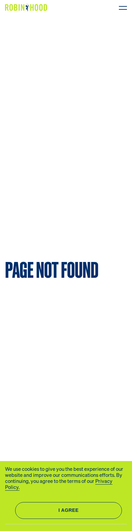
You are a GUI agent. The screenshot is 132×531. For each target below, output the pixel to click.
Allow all (68, 510)
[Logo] (27, 7)
